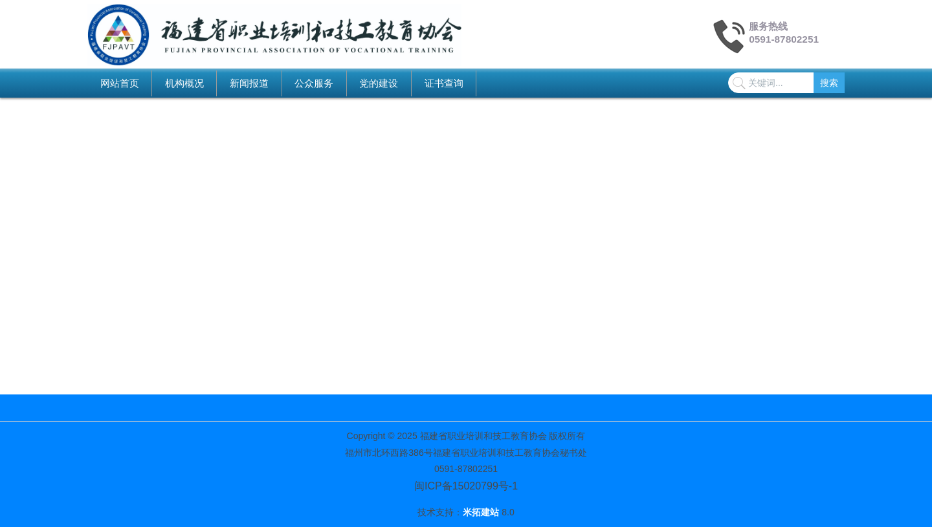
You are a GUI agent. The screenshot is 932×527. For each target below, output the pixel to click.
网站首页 (119, 83)
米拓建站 (482, 512)
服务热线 (768, 26)
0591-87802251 (784, 39)
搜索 (829, 83)
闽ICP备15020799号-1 (466, 485)
